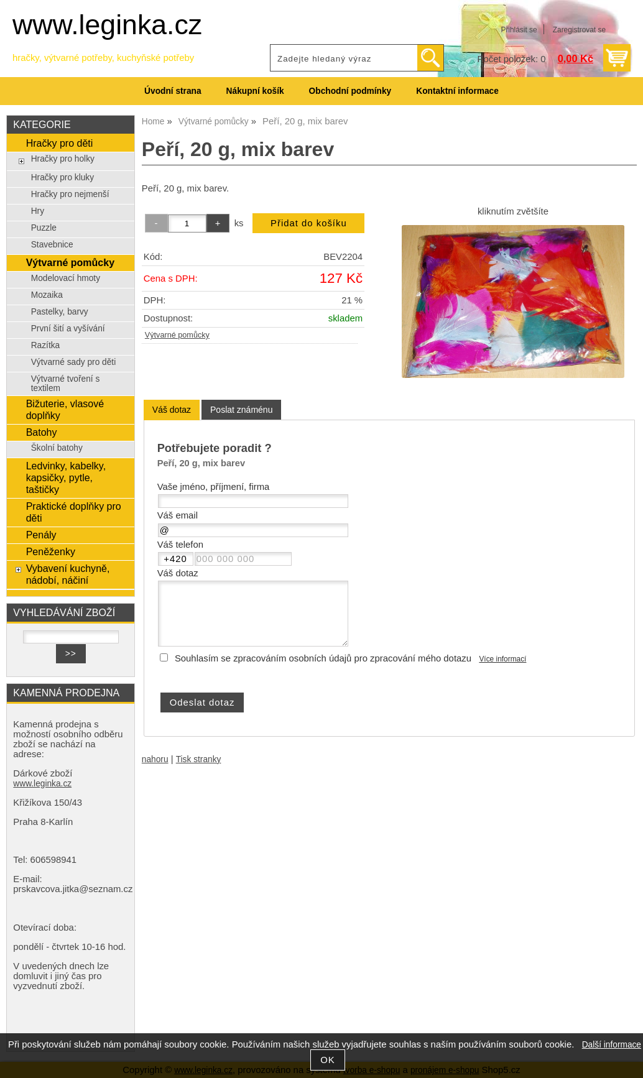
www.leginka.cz (107, 24)
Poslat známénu (241, 410)
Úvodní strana (172, 91)
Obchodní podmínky (350, 91)
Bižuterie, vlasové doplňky (65, 409)
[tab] (172, 410)
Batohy (41, 432)
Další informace (611, 1044)
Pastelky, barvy (59, 311)
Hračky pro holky (63, 159)
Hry (37, 211)
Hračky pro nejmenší (70, 194)
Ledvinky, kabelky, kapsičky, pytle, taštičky (66, 477)
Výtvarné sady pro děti (73, 362)
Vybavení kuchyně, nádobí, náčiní (68, 574)
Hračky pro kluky (62, 177)
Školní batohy (57, 448)
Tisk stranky (198, 759)
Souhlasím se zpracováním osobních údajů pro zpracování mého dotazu (323, 658)
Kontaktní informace (457, 91)
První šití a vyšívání (68, 328)
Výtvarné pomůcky (177, 335)
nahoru (155, 759)
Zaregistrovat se (579, 29)
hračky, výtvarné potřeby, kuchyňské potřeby (103, 58)
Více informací (502, 659)
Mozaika (47, 295)
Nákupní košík (255, 91)
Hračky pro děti (59, 143)
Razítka (45, 345)
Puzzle (44, 228)
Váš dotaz (171, 410)
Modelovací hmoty (65, 278)
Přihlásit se (519, 29)
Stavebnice (52, 244)
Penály (41, 534)
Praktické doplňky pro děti (73, 511)
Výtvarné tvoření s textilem (65, 383)
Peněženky (50, 551)
